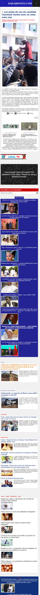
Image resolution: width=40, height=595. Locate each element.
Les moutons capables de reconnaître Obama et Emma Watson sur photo (29, 135)
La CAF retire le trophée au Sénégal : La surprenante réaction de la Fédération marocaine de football (19, 343)
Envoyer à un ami (20, 113)
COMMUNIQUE (8, 146)
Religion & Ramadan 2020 (15, 140)
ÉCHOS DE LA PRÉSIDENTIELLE (25, 142)
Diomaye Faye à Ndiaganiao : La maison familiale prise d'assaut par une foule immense (19, 264)
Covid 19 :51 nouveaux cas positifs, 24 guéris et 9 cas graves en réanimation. (18, 536)
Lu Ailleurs (9, 149)
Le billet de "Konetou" (32, 149)
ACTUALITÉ (7, 139)
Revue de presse (23, 146)
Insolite (17, 147)
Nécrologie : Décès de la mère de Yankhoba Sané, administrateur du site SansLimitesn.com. (18, 466)
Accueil (10, 113)
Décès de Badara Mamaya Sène (12, 478)
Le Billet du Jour (15, 139)
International (18, 143)
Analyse (13, 147)
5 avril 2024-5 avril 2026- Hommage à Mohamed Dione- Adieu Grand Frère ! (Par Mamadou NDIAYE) (19, 279)
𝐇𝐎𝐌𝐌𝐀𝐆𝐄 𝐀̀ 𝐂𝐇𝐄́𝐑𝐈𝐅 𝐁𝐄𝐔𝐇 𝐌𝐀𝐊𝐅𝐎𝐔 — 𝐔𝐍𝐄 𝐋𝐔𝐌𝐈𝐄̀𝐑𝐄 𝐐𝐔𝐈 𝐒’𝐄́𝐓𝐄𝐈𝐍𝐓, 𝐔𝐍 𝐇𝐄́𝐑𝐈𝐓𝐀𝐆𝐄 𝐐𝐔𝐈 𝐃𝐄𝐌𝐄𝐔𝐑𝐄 (19, 327)
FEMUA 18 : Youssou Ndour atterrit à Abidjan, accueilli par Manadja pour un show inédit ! (19, 200)
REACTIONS (11, 142)
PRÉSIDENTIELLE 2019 (19, 149)
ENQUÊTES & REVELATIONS (14, 144)
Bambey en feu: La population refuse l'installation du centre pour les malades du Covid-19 (19, 549)
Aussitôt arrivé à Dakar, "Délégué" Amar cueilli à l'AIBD (19, 295)
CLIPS (19, 496)
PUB (4, 149)
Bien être (22, 147)
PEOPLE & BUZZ (26, 143)
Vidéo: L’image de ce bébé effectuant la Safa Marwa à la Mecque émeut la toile (9, 135)
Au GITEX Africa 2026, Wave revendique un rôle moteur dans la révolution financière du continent (19, 216)
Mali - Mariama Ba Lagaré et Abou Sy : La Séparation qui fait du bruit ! (19, 248)
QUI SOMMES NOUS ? (32, 147)
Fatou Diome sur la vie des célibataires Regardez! (18, 512)
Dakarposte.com (20, 3)
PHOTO (34, 143)
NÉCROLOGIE (6, 147)
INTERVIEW (31, 146)
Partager (30, 113)
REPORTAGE (13, 496)
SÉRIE (7, 496)
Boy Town (25, 140)
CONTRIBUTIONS (28, 144)
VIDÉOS (16, 146)
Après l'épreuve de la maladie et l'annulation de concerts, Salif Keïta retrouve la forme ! (19, 232)
